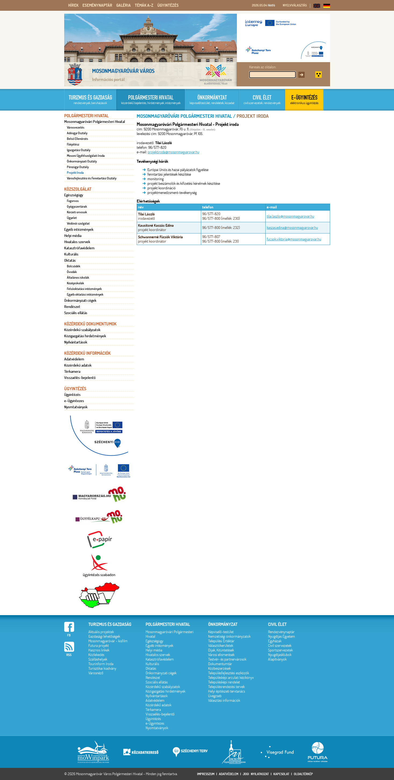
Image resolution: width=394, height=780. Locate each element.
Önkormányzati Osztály (82, 161)
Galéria (123, 5)
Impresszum (205, 774)
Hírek (73, 5)
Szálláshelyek (97, 659)
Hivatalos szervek (77, 242)
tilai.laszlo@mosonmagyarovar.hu (290, 216)
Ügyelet (72, 218)
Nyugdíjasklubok (279, 655)
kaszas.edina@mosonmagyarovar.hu (292, 227)
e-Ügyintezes (74, 401)
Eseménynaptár (97, 5)
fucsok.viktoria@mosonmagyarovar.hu (294, 239)
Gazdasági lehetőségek (104, 636)
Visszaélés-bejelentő (80, 377)
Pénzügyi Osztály (78, 167)
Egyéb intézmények (78, 229)
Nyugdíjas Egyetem (281, 636)
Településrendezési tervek (226, 687)
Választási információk (224, 700)
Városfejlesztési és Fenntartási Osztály (91, 178)
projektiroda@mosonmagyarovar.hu (173, 152)
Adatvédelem (74, 359)
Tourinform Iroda (100, 664)
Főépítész (73, 144)
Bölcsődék (73, 266)
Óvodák (72, 272)
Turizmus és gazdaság (109, 624)
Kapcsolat (281, 774)
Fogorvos (73, 201)
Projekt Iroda (75, 173)
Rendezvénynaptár (281, 632)
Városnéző (95, 673)
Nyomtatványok (76, 407)
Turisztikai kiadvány (102, 668)
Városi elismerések (221, 655)
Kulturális (71, 254)
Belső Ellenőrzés (77, 139)
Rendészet (72, 306)
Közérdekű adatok (78, 365)
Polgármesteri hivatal (168, 624)
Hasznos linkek (98, 650)
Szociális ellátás (75, 313)
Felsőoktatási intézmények (84, 289)
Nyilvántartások (75, 342)
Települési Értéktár (221, 641)
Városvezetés (75, 127)
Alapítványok (277, 659)
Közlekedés (96, 655)
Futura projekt (98, 645)
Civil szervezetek (279, 645)
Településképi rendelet (224, 682)
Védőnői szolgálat (78, 223)
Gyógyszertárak (77, 206)
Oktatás (70, 260)
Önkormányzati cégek (80, 300)
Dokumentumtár (220, 664)
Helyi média (72, 235)
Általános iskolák (78, 277)
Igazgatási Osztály (78, 150)
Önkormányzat (222, 624)
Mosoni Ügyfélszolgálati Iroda (86, 156)
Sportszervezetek (280, 650)
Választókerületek (220, 645)
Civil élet (277, 624)
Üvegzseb (215, 696)
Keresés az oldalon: (262, 67)
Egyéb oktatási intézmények (85, 294)
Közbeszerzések (219, 668)
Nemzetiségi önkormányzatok (229, 636)
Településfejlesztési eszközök (228, 673)
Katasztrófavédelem (79, 248)
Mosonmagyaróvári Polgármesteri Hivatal (94, 121)
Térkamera (72, 371)
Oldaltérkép (303, 774)
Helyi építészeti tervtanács (226, 691)
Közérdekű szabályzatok (82, 330)
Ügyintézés (168, 5)
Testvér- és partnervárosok (227, 659)
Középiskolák (75, 283)
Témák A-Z (144, 5)
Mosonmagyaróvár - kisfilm (108, 641)
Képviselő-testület (221, 632)
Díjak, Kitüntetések (221, 650)
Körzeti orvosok (77, 212)
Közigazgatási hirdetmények (85, 336)
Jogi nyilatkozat (256, 774)
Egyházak (274, 641)
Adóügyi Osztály (77, 133)
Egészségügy (73, 195)
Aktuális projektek (101, 632)
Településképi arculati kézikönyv (231, 677)
